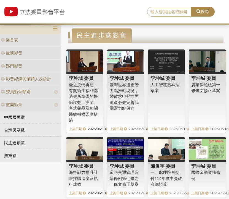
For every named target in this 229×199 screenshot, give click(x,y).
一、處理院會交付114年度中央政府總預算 (166, 178)
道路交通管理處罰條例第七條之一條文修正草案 (124, 178)
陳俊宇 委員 (162, 166)
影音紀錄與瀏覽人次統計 (26, 79)
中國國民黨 (14, 117)
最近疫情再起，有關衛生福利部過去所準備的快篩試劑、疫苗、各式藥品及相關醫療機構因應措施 (83, 102)
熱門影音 (11, 66)
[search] (169, 12)
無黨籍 (10, 155)
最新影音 (11, 53)
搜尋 (202, 11)
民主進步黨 (14, 142)
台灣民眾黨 (14, 130)
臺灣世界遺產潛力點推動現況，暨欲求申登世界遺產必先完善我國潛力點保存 (124, 96)
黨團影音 (11, 104)
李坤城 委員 (81, 78)
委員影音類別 (16, 91)
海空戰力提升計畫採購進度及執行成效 (83, 178)
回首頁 (9, 40)
